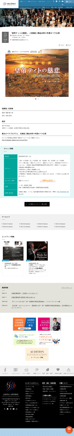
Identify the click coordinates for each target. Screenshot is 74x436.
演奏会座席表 (29, 424)
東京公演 (27, 406)
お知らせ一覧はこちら (66, 295)
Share (68, 45)
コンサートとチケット (25, 7)
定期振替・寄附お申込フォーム (33, 429)
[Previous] (8, 75)
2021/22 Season (24, 227)
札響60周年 (62, 396)
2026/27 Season (7, 224)
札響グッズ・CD (64, 413)
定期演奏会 (28, 396)
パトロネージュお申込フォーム (50, 409)
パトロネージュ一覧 (47, 411)
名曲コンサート (29, 401)
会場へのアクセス (30, 426)
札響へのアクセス (32, 1)
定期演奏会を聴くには (31, 413)
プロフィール (63, 399)
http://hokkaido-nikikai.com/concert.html (14, 140)
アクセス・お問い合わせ (66, 410)
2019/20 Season (60, 227)
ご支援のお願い (69, 7)
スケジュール (37, 7)
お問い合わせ (42, 1)
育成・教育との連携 (47, 396)
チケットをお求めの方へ (31, 410)
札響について (45, 7)
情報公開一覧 (63, 408)
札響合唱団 (62, 403)
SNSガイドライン (64, 417)
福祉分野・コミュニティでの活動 (51, 399)
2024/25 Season (42, 224)
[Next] (65, 75)
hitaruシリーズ (29, 399)
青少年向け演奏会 (47, 394)
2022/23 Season (7, 227)
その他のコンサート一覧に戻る (36, 204)
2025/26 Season (24, 224)
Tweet (61, 45)
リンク (48, 1)
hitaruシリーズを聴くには (32, 415)
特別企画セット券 (30, 419)
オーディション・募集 (65, 406)
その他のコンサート (30, 408)
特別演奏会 (28, 403)
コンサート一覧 (29, 394)
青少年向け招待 (29, 422)
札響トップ (22, 1)
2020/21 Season (42, 227)
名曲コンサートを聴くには (32, 417)
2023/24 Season (60, 224)
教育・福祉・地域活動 (57, 7)
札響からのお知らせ (65, 419)
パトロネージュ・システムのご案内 (51, 406)
